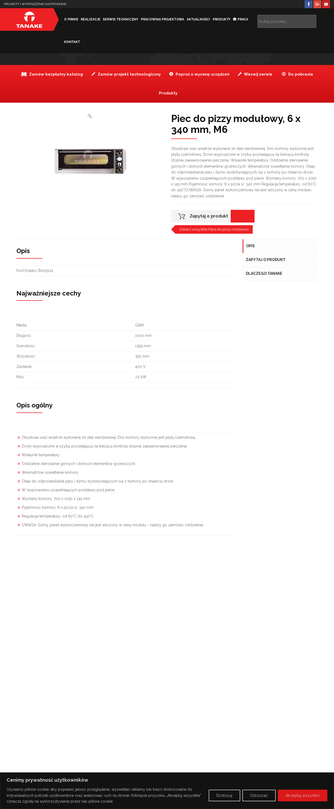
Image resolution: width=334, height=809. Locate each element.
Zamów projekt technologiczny (126, 74)
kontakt (69, 42)
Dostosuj (224, 795)
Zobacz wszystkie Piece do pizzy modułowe (214, 229)
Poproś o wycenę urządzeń (199, 74)
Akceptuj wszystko (303, 795)
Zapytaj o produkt (209, 216)
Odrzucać (259, 795)
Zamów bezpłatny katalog (52, 74)
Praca (239, 19)
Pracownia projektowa (159, 19)
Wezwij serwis (255, 74)
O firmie (68, 19)
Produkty (218, 19)
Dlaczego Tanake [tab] (264, 273)
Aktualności (195, 19)
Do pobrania (297, 74)
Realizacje (87, 19)
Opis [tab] (250, 246)
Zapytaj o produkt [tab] (266, 260)
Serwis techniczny (117, 19)
